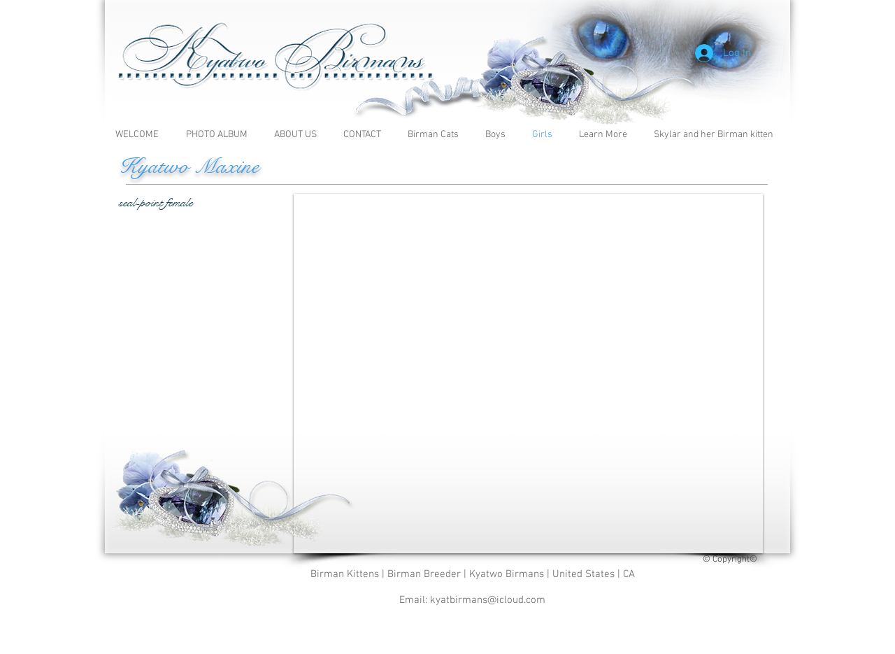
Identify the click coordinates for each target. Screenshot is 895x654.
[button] (605, 135)
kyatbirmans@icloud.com (487, 600)
